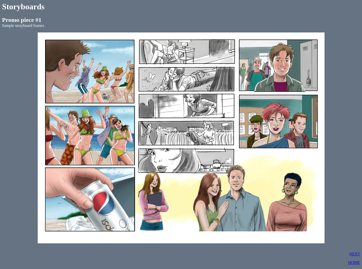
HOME (354, 262)
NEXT (354, 254)
